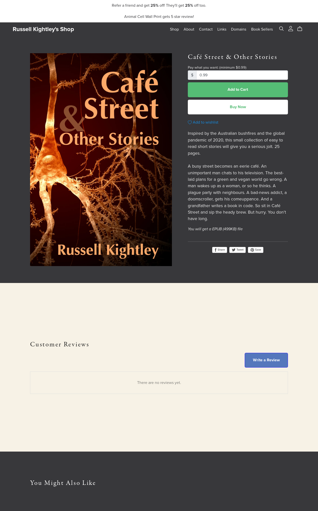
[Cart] (301, 28)
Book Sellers (262, 29)
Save (255, 250)
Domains (238, 29)
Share (219, 250)
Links (221, 29)
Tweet (237, 249)
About (189, 29)
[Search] (281, 28)
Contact (206, 29)
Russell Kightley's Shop (43, 29)
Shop (174, 29)
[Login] (291, 28)
